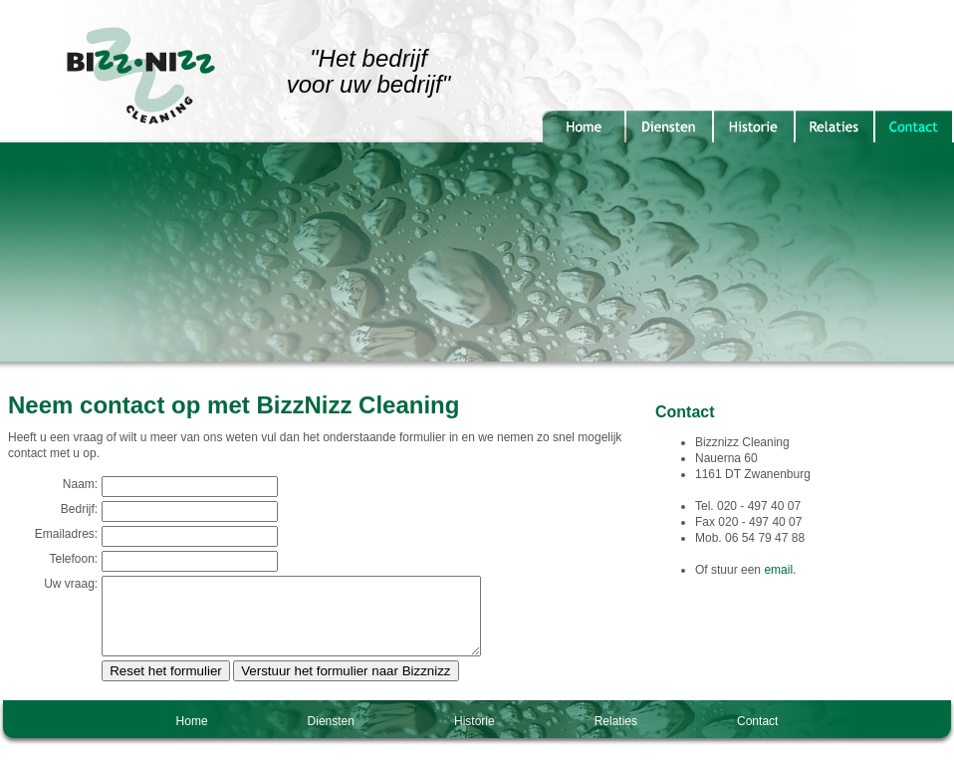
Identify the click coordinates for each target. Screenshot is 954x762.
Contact (757, 736)
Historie (474, 736)
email (778, 570)
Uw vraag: (63, 584)
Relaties (616, 736)
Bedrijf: (71, 509)
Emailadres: (58, 534)
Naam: (72, 484)
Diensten (331, 736)
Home (192, 736)
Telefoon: (65, 559)
